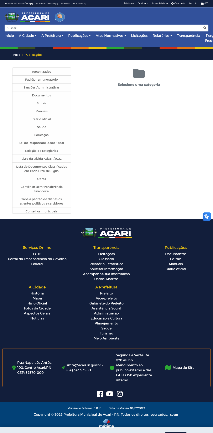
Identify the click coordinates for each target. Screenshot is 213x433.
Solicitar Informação (106, 269)
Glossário (106, 259)
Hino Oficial (37, 303)
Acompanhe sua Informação (106, 274)
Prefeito (106, 293)
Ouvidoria (143, 3)
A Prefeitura (51, 35)
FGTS (37, 254)
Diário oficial (176, 269)
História (37, 293)
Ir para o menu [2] (47, 3)
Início (9, 35)
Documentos (176, 254)
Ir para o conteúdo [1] (19, 3)
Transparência (188, 35)
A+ (190, 3)
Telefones (129, 3)
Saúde (106, 328)
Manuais (176, 264)
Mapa (37, 298)
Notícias (37, 318)
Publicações (78, 35)
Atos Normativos (110, 35)
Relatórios (161, 35)
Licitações (139, 35)
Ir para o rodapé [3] (73, 3)
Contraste (178, 3)
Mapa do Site (183, 367)
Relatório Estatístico (106, 264)
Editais (176, 259)
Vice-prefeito (106, 298)
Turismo (106, 333)
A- (196, 3)
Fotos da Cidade (37, 308)
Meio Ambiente (106, 338)
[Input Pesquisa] (103, 28)
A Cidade (26, 35)
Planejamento (106, 323)
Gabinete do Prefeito (106, 303)
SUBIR (174, 414)
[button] (204, 28)
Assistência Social (106, 308)
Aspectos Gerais (37, 313)
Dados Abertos (106, 279)
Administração (106, 313)
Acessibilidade (160, 3)
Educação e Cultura (106, 318)
